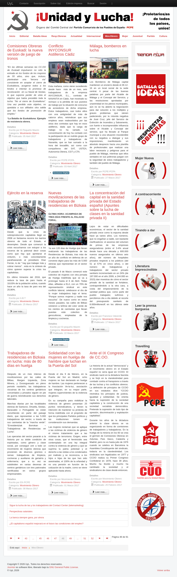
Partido (151, 36)
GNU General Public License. (64, 567)
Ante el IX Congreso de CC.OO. (107, 355)
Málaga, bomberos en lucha (108, 48)
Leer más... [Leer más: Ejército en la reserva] (17, 311)
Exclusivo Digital (19, 143)
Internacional (94, 36)
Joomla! (11, 567)
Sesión (103, 3)
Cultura (163, 36)
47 (55, 538)
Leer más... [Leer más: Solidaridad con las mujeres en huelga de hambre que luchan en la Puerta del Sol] (58, 492)
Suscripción (39, 3)
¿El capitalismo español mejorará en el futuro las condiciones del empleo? (46, 523)
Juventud (138, 36)
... (33, 538)
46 (48, 538)
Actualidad (76, 36)
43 (26, 538)
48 (63, 538)
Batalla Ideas (40, 36)
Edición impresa (74, 3)
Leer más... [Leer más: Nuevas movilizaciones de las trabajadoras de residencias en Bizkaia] (58, 345)
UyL (10, 3)
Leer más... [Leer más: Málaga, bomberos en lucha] (99, 184)
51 (85, 538)
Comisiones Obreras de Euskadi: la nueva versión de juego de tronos (25, 52)
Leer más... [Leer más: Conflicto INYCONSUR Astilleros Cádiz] (58, 178)
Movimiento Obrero (29, 133)
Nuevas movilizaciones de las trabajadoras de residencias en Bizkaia (67, 199)
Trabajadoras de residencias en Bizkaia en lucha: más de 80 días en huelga (26, 359)
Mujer (125, 36)
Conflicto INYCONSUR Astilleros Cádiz (61, 50)
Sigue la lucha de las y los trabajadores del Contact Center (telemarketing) (47, 505)
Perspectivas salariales (21, 511)
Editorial (24, 36)
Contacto (24, 3)
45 (40, 538)
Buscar (90, 3)
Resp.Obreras (58, 36)
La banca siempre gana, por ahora (27, 517)
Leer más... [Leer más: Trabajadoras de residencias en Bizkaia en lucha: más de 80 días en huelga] (17, 495)
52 (92, 538)
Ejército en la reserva (25, 193)
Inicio (12, 36)
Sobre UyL (55, 3)
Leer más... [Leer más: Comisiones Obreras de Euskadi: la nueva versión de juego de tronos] (17, 148)
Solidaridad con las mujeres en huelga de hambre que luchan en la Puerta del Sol (67, 359)
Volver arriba (163, 570)
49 (70, 538)
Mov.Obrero (111, 36)
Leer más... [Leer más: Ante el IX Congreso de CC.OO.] (99, 492)
